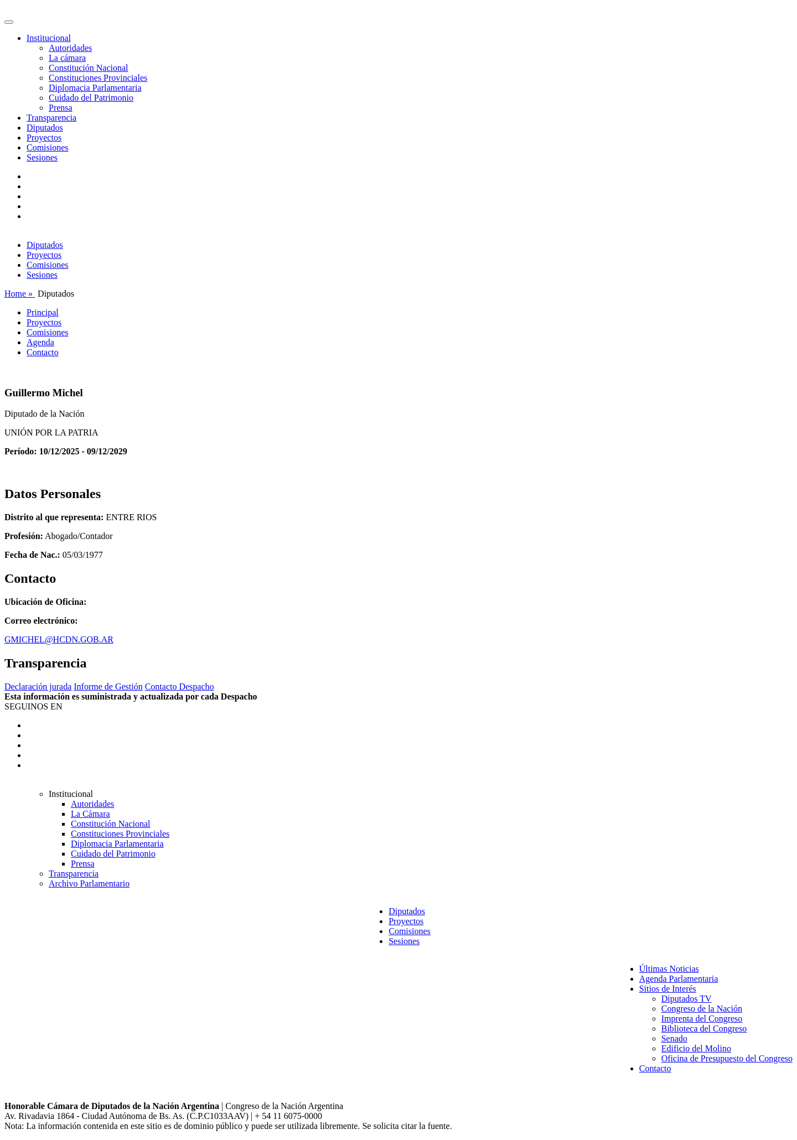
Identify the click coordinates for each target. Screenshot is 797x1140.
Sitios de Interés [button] (667, 988)
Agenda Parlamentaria (678, 978)
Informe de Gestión (108, 686)
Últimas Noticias (669, 968)
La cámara (67, 58)
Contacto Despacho (179, 686)
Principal (43, 312)
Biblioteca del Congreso (704, 1028)
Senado (674, 1038)
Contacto (43, 352)
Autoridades (70, 48)
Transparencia (51, 117)
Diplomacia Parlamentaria (95, 87)
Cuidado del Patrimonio (91, 97)
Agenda (40, 342)
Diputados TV (686, 998)
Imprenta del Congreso (702, 1018)
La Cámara (90, 813)
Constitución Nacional (88, 67)
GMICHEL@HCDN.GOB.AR (58, 639)
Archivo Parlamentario (89, 883)
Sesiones (42, 157)
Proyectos (44, 137)
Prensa (61, 107)
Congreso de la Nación (701, 1008)
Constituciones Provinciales (98, 77)
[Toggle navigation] (8, 22)
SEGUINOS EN (33, 706)
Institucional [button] (49, 38)
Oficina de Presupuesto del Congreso (727, 1058)
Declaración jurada (37, 686)
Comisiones (48, 147)
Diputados (45, 127)
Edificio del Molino (696, 1048)
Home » (19, 293)
